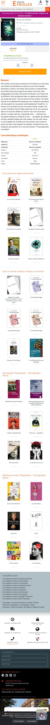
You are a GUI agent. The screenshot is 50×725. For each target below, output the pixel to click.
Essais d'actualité (16, 607)
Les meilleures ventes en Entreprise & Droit (17, 585)
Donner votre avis (22, 30)
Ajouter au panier (25, 72)
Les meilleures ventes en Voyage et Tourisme (18, 596)
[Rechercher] (22, 9)
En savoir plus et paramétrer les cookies (27, 717)
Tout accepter (19, 721)
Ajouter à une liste (25, 44)
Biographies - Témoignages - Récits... (23, 605)
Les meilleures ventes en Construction (15, 583)
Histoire (36, 602)
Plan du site (32, 696)
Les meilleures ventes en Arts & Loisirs (15, 592)
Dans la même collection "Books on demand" (23, 271)
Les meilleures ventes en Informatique (15, 581)
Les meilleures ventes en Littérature (14, 590)
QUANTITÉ (25, 62)
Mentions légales (6, 696)
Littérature (6, 605)
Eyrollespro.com (20, 692)
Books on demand (35, 147)
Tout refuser (32, 721)
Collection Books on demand (33, 23)
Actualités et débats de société (34, 607)
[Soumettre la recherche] (47, 9)
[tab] (13, 49)
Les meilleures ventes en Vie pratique (15, 594)
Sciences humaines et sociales (22, 602)
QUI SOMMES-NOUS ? (8, 652)
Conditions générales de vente (20, 696)
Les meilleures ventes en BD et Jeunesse (16, 599)
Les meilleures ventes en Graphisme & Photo (17, 579)
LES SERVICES (25, 664)
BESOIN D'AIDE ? (25, 660)
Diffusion (28, 692)
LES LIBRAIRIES (25, 656)
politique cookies (7, 715)
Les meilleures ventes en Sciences (14, 587)
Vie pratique (7, 602)
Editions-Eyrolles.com (8, 692)
